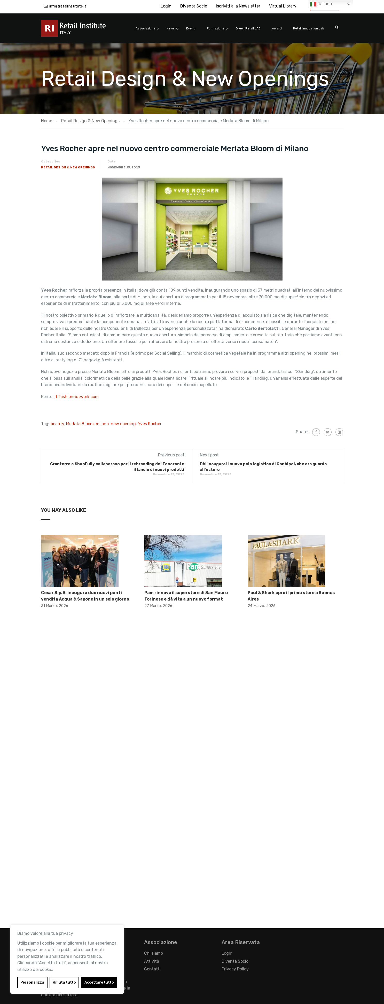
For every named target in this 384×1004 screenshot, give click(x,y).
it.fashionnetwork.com (76, 396)
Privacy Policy (235, 969)
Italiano (321, 4)
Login (166, 6)
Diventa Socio (193, 6)
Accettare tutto (99, 982)
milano (102, 423)
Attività (151, 961)
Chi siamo (153, 953)
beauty (57, 423)
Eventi (190, 28)
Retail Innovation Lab (308, 28)
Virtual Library (282, 6)
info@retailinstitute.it (67, 6)
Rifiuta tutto (64, 982)
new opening (123, 423)
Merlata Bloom (80, 423)
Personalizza (32, 982)
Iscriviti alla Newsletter (238, 6)
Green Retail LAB (248, 28)
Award (277, 28)
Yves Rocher (150, 423)
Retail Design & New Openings (68, 167)
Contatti (152, 969)
